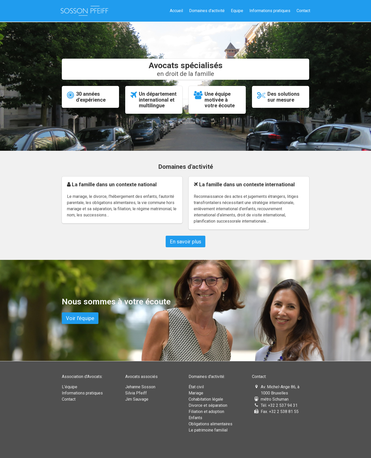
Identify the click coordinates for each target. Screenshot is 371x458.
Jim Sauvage (136, 399)
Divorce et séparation (208, 405)
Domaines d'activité (207, 10)
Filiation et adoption (206, 411)
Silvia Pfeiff (136, 393)
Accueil (176, 10)
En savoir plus (185, 242)
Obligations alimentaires (210, 423)
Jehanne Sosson (140, 386)
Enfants (195, 417)
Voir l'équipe (80, 318)
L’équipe (69, 386)
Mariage (196, 393)
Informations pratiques (269, 10)
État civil (196, 386)
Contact (303, 10)
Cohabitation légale (206, 399)
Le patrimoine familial (208, 430)
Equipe (237, 10)
